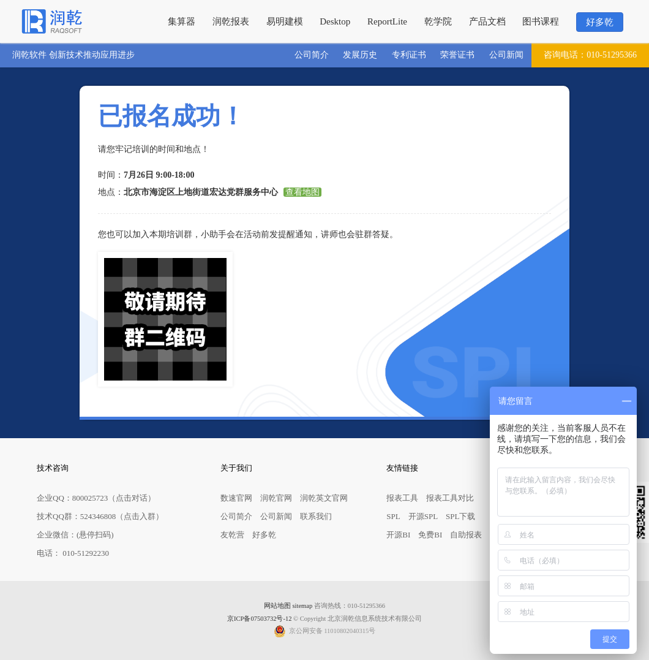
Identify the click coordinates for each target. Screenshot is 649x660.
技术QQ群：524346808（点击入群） (100, 516)
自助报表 (466, 534)
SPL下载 (460, 516)
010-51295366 (590, 55)
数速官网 (236, 498)
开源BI (398, 534)
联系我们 (316, 516)
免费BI (430, 534)
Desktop (335, 21)
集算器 (181, 21)
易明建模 (284, 21)
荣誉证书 (457, 54)
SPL (393, 516)
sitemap (303, 605)
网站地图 (277, 605)
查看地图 (302, 192)
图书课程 (540, 21)
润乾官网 (276, 498)
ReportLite (387, 21)
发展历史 (360, 54)
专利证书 (409, 54)
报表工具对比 (450, 498)
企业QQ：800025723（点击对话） (96, 498)
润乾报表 (230, 21)
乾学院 (438, 21)
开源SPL (423, 516)
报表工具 (402, 498)
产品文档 (487, 21)
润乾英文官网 (324, 498)
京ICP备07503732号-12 (259, 618)
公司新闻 (506, 54)
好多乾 (599, 22)
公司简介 (311, 54)
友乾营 (232, 534)
